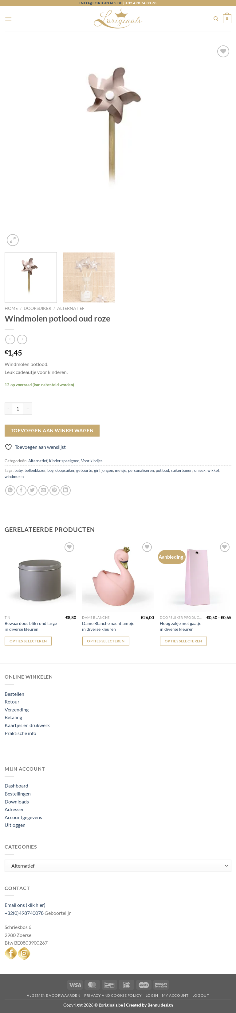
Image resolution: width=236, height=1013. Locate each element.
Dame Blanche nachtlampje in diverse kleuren (108, 626)
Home (11, 308)
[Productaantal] (18, 409)
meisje (120, 470)
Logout (200, 995)
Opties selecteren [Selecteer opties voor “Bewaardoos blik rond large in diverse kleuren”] (28, 641)
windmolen (14, 476)
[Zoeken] (216, 19)
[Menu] (8, 18)
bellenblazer (35, 470)
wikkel (213, 470)
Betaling (13, 717)
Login (152, 995)
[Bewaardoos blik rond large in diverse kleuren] (40, 576)
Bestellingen (18, 793)
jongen (107, 470)
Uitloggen (15, 825)
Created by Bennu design (149, 1004)
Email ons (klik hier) (25, 905)
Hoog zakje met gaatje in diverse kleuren (180, 626)
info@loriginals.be (100, 3)
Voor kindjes (92, 460)
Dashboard (16, 785)
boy (50, 470)
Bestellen (14, 694)
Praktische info (20, 733)
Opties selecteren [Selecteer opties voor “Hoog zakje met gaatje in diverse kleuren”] (183, 641)
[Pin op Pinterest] (54, 490)
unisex (200, 470)
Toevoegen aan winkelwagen (52, 430)
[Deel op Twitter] (32, 490)
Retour (12, 701)
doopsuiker (64, 470)
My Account (175, 995)
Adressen (15, 809)
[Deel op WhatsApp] (10, 490)
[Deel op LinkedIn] (66, 490)
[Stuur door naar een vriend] (43, 490)
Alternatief (71, 308)
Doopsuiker (37, 308)
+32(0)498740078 (24, 913)
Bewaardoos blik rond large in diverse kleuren (31, 626)
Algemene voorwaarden (53, 995)
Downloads (17, 801)
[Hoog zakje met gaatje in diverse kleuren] (195, 576)
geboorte (84, 470)
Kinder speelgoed (64, 460)
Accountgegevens (23, 817)
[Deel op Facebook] (21, 490)
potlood (162, 470)
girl (97, 470)
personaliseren (141, 470)
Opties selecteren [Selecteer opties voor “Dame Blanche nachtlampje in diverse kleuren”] (105, 641)
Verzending (17, 709)
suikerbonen (181, 470)
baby (18, 470)
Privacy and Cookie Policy (113, 995)
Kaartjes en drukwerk (27, 725)
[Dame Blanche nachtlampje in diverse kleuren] (118, 576)
